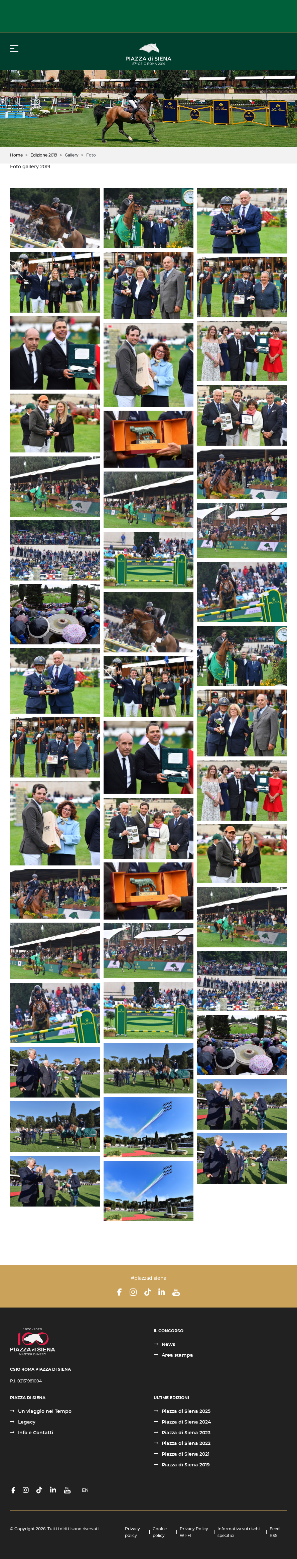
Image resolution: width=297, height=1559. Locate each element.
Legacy (26, 1422)
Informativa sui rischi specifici (238, 1532)
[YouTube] (176, 1292)
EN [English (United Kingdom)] (85, 1490)
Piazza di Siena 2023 (185, 1433)
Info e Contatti (35, 1433)
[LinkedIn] (161, 1292)
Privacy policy (132, 1532)
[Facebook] (119, 1292)
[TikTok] (147, 1292)
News (167, 1344)
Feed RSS (275, 1532)
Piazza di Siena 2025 (185, 1411)
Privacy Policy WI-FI (194, 1532)
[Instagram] (133, 1292)
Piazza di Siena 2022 (185, 1443)
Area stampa (176, 1355)
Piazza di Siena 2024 (185, 1422)
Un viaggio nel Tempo (44, 1411)
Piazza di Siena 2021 (184, 1454)
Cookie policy (160, 1532)
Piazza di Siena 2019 (185, 1465)
